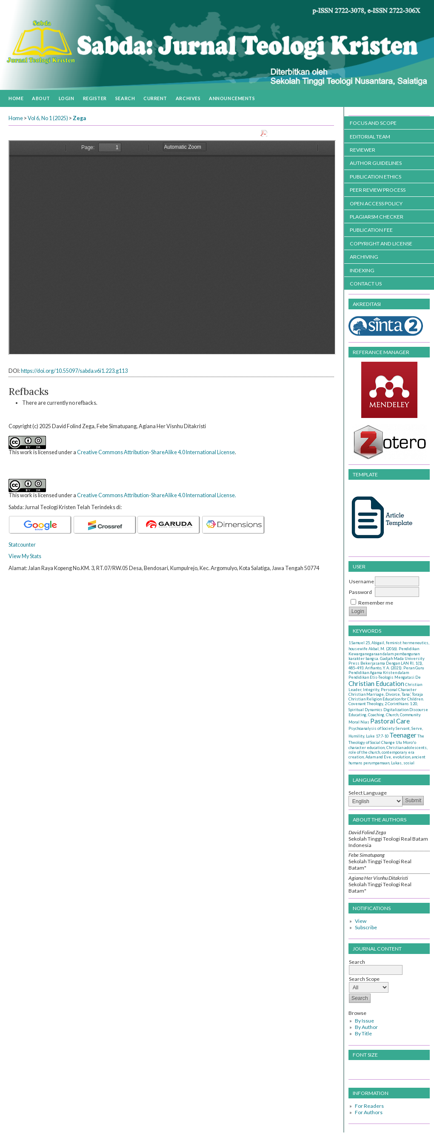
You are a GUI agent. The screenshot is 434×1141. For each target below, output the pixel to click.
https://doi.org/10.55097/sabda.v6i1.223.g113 (74, 371)
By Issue (364, 1020)
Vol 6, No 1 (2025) (48, 118)
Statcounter (22, 545)
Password (360, 592)
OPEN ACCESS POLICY (376, 203)
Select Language (367, 792)
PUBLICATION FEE (371, 230)
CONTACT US (366, 283)
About (41, 98)
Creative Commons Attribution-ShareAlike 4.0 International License (156, 452)
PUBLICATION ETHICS (375, 176)
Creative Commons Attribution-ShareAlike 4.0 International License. (156, 495)
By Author (366, 1027)
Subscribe (366, 927)
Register (95, 98)
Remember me (375, 602)
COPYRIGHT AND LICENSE (381, 243)
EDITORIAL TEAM (370, 136)
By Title (363, 1033)
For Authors (369, 1112)
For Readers (369, 1106)
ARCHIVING (364, 257)
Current (155, 98)
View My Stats (25, 556)
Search (125, 98)
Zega (79, 118)
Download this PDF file (296, 134)
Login (66, 98)
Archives (188, 98)
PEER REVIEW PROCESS (377, 190)
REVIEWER (362, 150)
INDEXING (362, 270)
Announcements (232, 98)
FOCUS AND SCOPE (373, 123)
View (360, 921)
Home (16, 98)
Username (361, 581)
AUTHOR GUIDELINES (376, 163)
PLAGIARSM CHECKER (376, 216)
